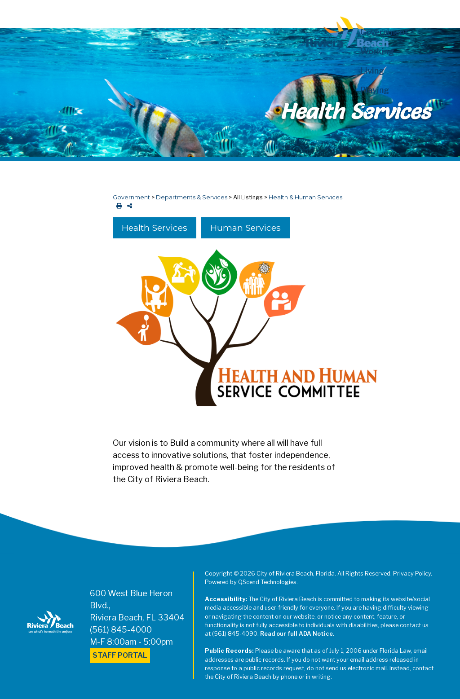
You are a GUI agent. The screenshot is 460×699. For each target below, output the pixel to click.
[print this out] (117, 205)
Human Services (245, 227)
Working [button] (377, 51)
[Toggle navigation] (15, 12)
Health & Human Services (305, 197)
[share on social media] (128, 205)
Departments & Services (191, 197)
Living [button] (372, 70)
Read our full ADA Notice (296, 633)
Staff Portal (120, 655)
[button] (395, 109)
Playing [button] (374, 90)
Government (131, 197)
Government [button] (384, 32)
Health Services (154, 227)
